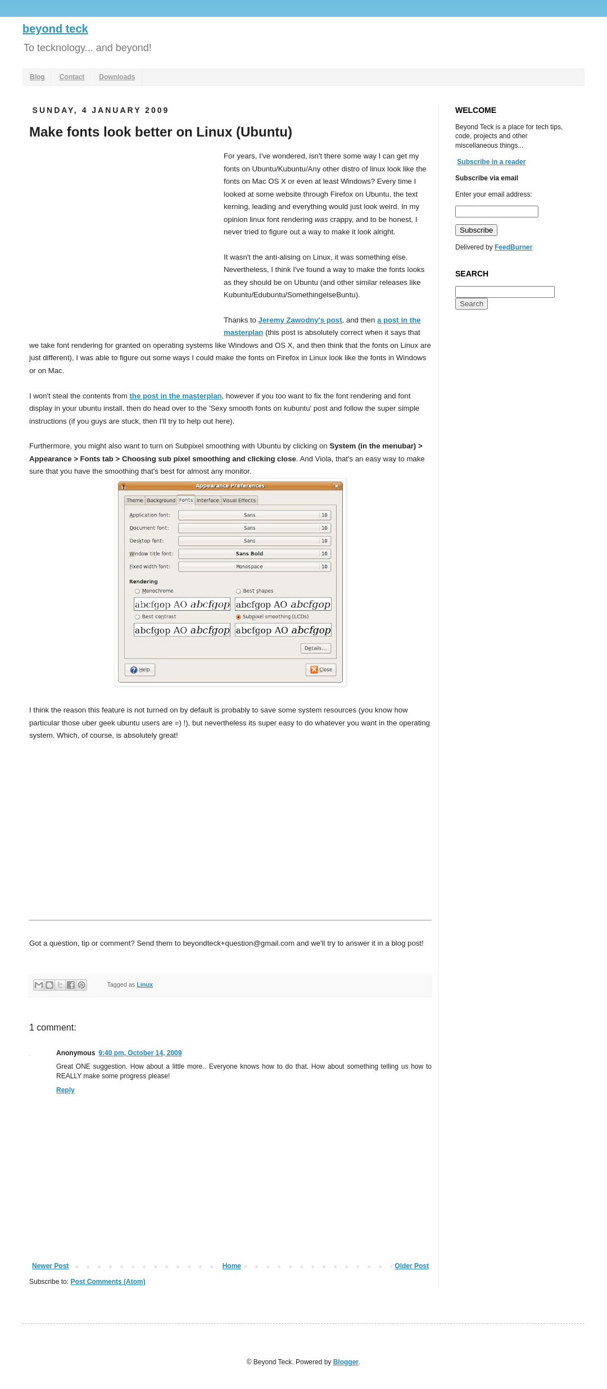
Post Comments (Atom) (107, 1282)
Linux (145, 984)
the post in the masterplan (175, 396)
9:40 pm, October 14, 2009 (140, 1053)
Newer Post (50, 1266)
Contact (72, 77)
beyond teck (55, 28)
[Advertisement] (123, 234)
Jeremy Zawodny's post (300, 320)
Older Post (412, 1266)
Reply (65, 1090)
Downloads (117, 77)
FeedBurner (513, 247)
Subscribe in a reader (491, 162)
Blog (37, 77)
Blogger (346, 1362)
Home (232, 1266)
